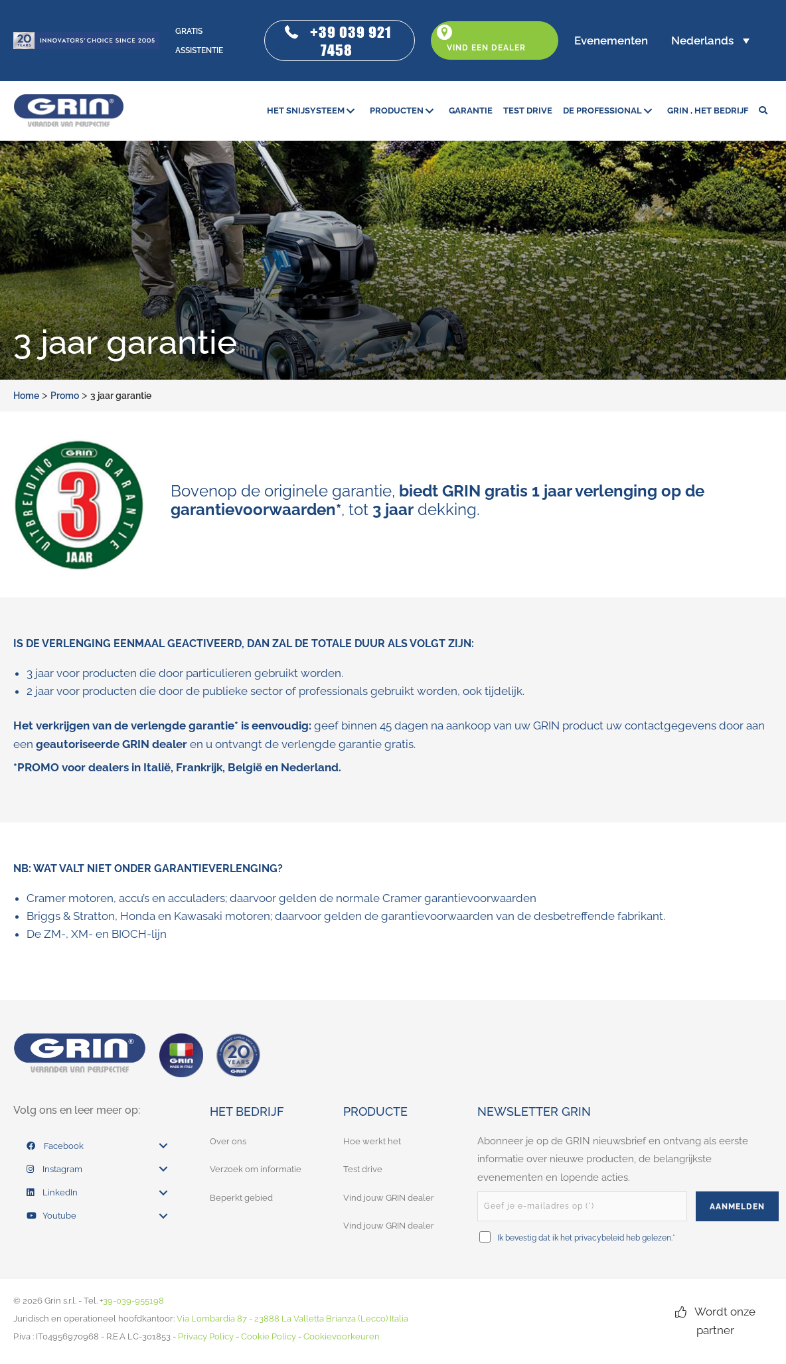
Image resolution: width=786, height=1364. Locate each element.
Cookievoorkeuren (341, 1336)
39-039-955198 (133, 1301)
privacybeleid (599, 1238)
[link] (313, 110)
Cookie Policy (268, 1336)
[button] (339, 40)
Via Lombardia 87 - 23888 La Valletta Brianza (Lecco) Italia (292, 1319)
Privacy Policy (206, 1336)
